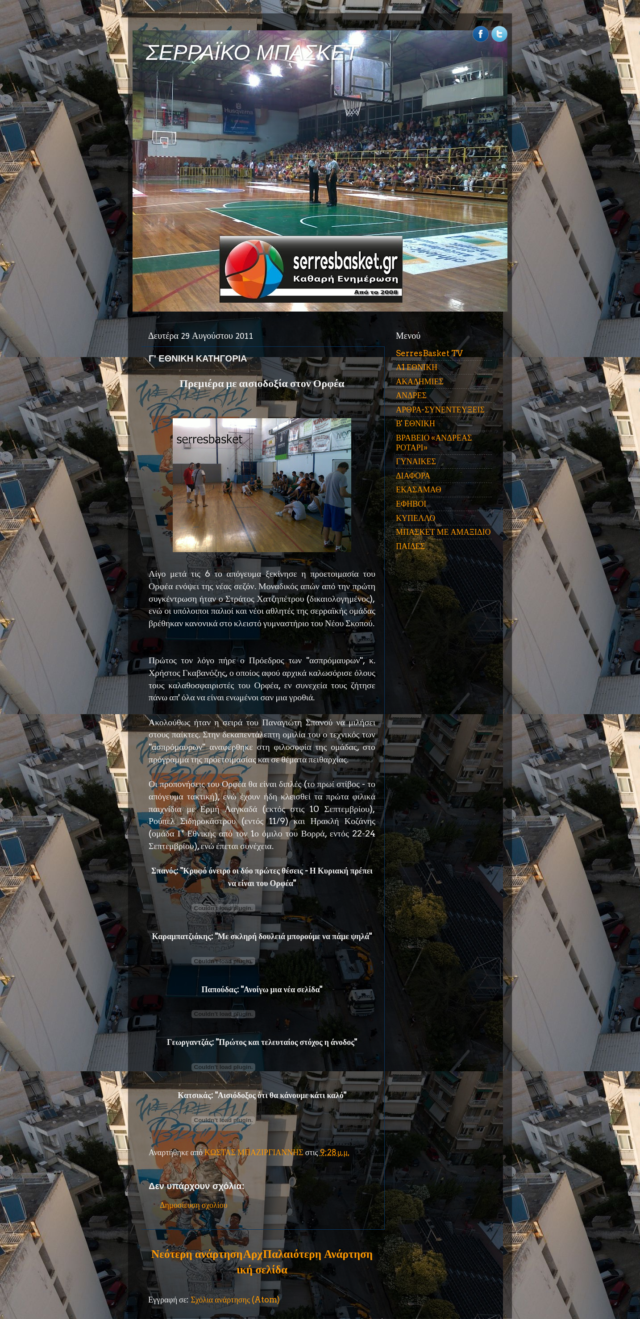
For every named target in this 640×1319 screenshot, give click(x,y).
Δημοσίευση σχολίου (194, 1205)
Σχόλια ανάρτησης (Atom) (235, 1299)
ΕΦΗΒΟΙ (411, 503)
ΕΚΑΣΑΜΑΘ (418, 489)
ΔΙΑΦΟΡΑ (413, 475)
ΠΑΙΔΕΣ (410, 546)
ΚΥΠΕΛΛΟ (415, 518)
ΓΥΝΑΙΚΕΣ (416, 461)
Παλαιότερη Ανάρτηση (318, 1254)
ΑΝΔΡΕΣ (411, 395)
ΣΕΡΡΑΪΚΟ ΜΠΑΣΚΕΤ (252, 52)
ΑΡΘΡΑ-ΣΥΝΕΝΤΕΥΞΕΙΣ (440, 409)
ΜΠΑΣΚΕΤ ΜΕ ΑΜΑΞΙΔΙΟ (443, 532)
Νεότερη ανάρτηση (196, 1254)
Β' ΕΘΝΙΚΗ (415, 423)
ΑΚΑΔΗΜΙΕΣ (420, 381)
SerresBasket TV (429, 353)
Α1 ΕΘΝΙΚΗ (416, 367)
